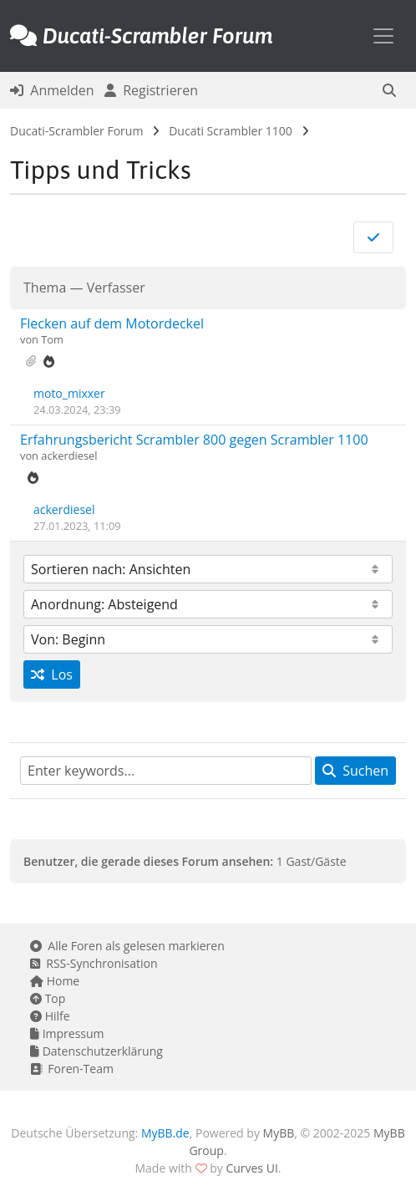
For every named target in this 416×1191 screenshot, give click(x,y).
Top (47, 998)
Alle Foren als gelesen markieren (127, 946)
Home (54, 981)
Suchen (355, 770)
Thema (44, 287)
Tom (52, 339)
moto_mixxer (69, 393)
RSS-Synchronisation (94, 963)
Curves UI (251, 1168)
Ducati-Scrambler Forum (76, 131)
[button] (389, 90)
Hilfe (50, 1016)
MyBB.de (165, 1133)
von (30, 339)
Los (52, 674)
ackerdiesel (69, 455)
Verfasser (116, 287)
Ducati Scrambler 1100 (230, 131)
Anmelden (52, 90)
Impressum (67, 1033)
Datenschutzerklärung (96, 1051)
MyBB (279, 1133)
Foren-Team (72, 1068)
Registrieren (151, 90)
